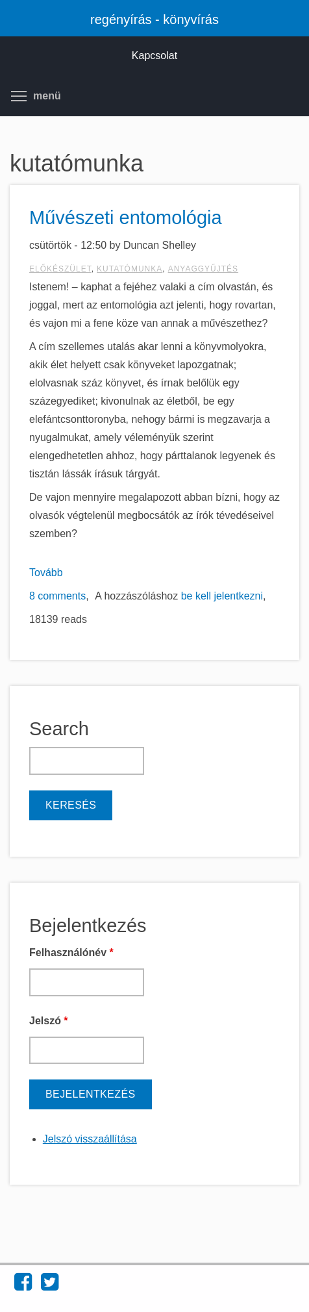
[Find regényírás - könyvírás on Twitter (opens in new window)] (49, 1285)
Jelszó (48, 1020)
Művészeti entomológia (125, 217)
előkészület (60, 268)
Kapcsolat (154, 55)
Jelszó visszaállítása (90, 1138)
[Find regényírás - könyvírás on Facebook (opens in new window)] (23, 1285)
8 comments (57, 595)
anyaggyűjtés (203, 268)
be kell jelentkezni (222, 595)
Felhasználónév (71, 952)
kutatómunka (129, 268)
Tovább (46, 572)
